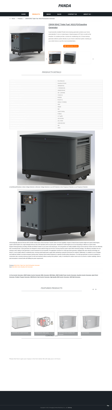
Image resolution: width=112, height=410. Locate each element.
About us (87, 17)
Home (23, 17)
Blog (59, 17)
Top (108, 405)
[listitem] (56, 58)
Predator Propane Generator (22, 277)
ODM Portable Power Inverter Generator (66, 275)
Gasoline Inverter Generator (84, 275)
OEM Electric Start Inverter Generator (39, 277)
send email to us (70, 46)
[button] (46, 59)
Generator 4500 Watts (49, 275)
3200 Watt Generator (75, 277)
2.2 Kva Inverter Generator (16, 275)
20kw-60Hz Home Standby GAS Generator (22, 267)
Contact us (72, 17)
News (49, 17)
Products (36, 17)
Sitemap (70, 407)
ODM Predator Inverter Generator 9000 (33, 275)
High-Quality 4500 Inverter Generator (59, 277)
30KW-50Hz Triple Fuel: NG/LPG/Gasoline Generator (27, 265)
